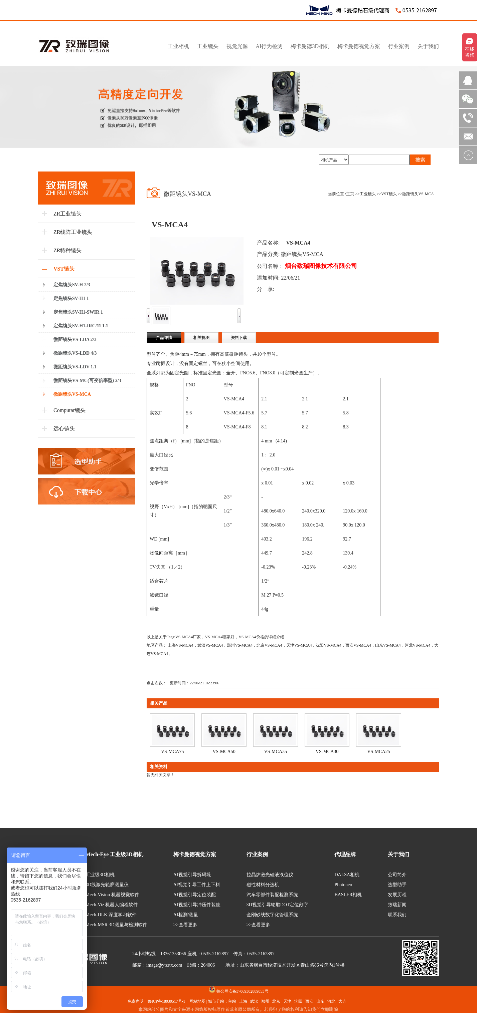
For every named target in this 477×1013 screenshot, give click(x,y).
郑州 (265, 1001)
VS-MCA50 (223, 751)
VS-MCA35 (275, 751)
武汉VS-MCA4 (210, 645)
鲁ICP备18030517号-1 (166, 1001)
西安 (309, 1001)
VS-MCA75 (172, 751)
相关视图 (201, 337)
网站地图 (197, 1001)
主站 (232, 1001)
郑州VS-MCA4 (240, 645)
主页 (350, 194)
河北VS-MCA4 (418, 645)
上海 (243, 1001)
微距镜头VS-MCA (418, 194)
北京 (276, 1001)
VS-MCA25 (378, 751)
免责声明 (136, 1001)
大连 (342, 1001)
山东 (320, 1001)
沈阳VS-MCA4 (328, 645)
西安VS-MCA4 (358, 645)
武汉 (254, 1001)
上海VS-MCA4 (180, 645)
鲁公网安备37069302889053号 (242, 991)
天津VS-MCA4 (299, 645)
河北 (331, 1001)
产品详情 (164, 337)
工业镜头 (368, 194)
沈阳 (298, 1001)
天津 (287, 1001)
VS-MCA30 (327, 751)
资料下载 (239, 337)
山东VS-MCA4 (388, 645)
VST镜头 (389, 194)
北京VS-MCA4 (269, 645)
